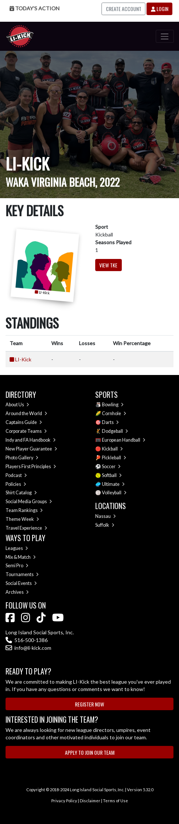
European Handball (123, 440)
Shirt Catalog (21, 492)
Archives (17, 592)
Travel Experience (26, 528)
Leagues (17, 548)
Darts (110, 422)
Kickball (112, 449)
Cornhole (114, 413)
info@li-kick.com (28, 648)
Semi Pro (17, 565)
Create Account (123, 9)
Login (159, 9)
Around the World (26, 413)
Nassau (105, 516)
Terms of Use (115, 800)
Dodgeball (115, 431)
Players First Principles (31, 466)
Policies (16, 484)
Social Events (21, 583)
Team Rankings (24, 510)
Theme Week (22, 519)
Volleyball (114, 492)
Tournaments (22, 574)
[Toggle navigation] (165, 36)
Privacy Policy (64, 800)
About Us (17, 404)
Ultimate (113, 484)
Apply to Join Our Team (89, 752)
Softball (112, 475)
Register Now (89, 704)
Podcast (16, 475)
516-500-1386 (27, 640)
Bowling (113, 404)
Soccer (111, 466)
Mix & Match (21, 557)
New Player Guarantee (31, 449)
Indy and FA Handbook (31, 440)
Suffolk (104, 525)
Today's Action (34, 8)
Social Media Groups (29, 501)
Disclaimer (90, 800)
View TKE (108, 265)
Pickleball (114, 457)
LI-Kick (23, 359)
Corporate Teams (26, 431)
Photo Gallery (22, 457)
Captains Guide (24, 422)
